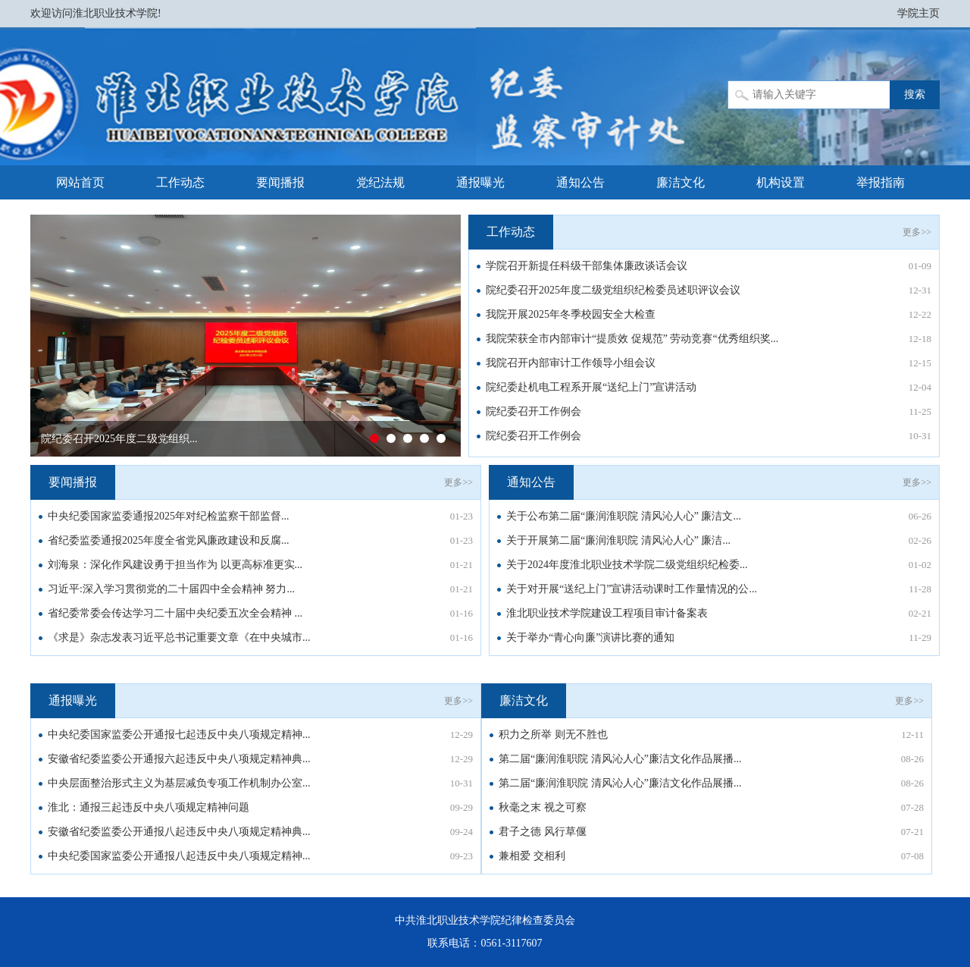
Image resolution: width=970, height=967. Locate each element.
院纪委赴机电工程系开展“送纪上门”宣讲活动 (591, 387)
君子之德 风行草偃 (543, 831)
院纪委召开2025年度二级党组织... (119, 438)
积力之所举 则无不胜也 (553, 734)
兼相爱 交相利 (532, 856)
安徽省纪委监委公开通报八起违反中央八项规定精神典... (179, 831)
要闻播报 (280, 182)
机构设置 (780, 182)
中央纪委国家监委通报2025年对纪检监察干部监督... (168, 516)
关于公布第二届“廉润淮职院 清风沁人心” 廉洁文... (623, 516)
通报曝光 (480, 182)
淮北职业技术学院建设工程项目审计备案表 (607, 613)
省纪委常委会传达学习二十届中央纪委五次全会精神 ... (175, 613)
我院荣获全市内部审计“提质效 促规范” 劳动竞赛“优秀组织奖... (632, 338)
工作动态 (180, 182)
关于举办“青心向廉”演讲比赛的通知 (590, 637)
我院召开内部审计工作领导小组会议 (571, 363)
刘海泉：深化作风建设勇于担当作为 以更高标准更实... (175, 564)
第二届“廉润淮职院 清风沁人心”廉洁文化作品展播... (620, 758)
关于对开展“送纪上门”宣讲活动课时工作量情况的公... (631, 589)
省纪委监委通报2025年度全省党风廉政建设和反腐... (168, 540)
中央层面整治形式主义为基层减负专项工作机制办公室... (179, 783)
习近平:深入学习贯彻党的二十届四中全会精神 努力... (171, 589)
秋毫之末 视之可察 (543, 807)
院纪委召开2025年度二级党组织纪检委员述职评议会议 (613, 290)
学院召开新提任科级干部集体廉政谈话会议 (586, 266)
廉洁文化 (680, 182)
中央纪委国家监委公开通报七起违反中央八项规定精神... (179, 734)
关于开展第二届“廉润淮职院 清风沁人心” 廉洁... (618, 540)
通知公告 (580, 182)
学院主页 (918, 13)
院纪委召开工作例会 (533, 411)
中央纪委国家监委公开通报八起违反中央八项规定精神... (179, 856)
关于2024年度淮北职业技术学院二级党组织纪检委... (627, 564)
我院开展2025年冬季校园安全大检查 (571, 314)
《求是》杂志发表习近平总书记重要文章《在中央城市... (179, 637)
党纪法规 (380, 182)
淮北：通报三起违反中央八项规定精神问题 (148, 807)
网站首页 (80, 182)
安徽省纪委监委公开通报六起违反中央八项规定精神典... (179, 758)
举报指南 (880, 182)
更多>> (917, 232)
